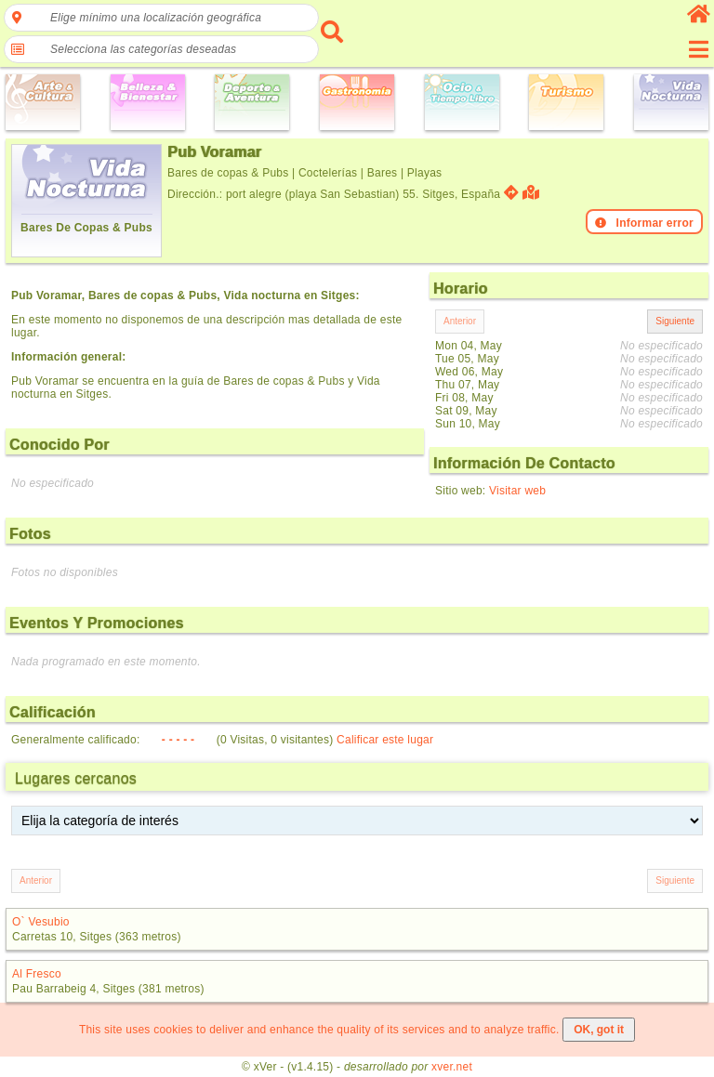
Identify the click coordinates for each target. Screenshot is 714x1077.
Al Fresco (36, 973)
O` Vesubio (41, 921)
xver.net (451, 1066)
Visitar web (517, 490)
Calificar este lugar (385, 739)
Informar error (644, 223)
